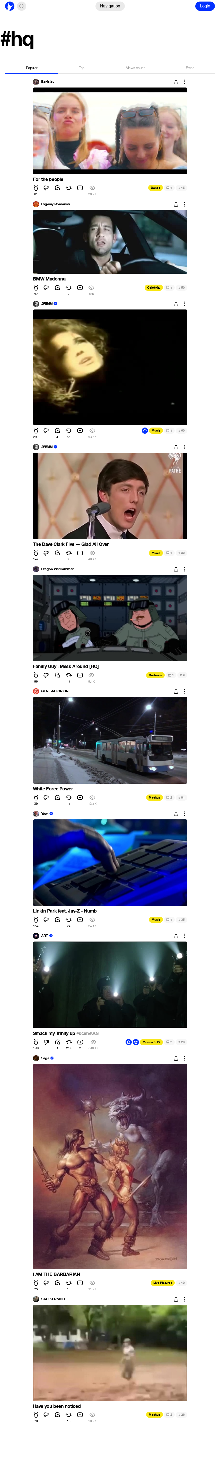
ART (44, 936)
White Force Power (53, 789)
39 (181, 552)
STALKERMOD (53, 1299)
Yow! (45, 814)
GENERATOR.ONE (56, 691)
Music (156, 431)
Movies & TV (151, 1042)
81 (181, 797)
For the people (48, 179)
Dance (155, 188)
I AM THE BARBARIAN (56, 1274)
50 (181, 287)
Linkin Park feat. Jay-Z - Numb (65, 911)
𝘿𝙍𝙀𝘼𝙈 (46, 304)
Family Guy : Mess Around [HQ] (66, 666)
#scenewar (87, 1033)
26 (181, 1414)
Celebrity (153, 288)
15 (181, 187)
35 (181, 919)
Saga (45, 1058)
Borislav (47, 82)
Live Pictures (162, 1283)
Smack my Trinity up (54, 1033)
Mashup (154, 798)
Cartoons (155, 675)
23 (181, 1042)
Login (205, 6)
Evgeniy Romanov (55, 204)
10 (181, 1282)
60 (181, 430)
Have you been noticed (57, 1406)
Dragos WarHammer (57, 569)
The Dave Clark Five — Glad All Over (71, 544)
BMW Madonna (49, 279)
